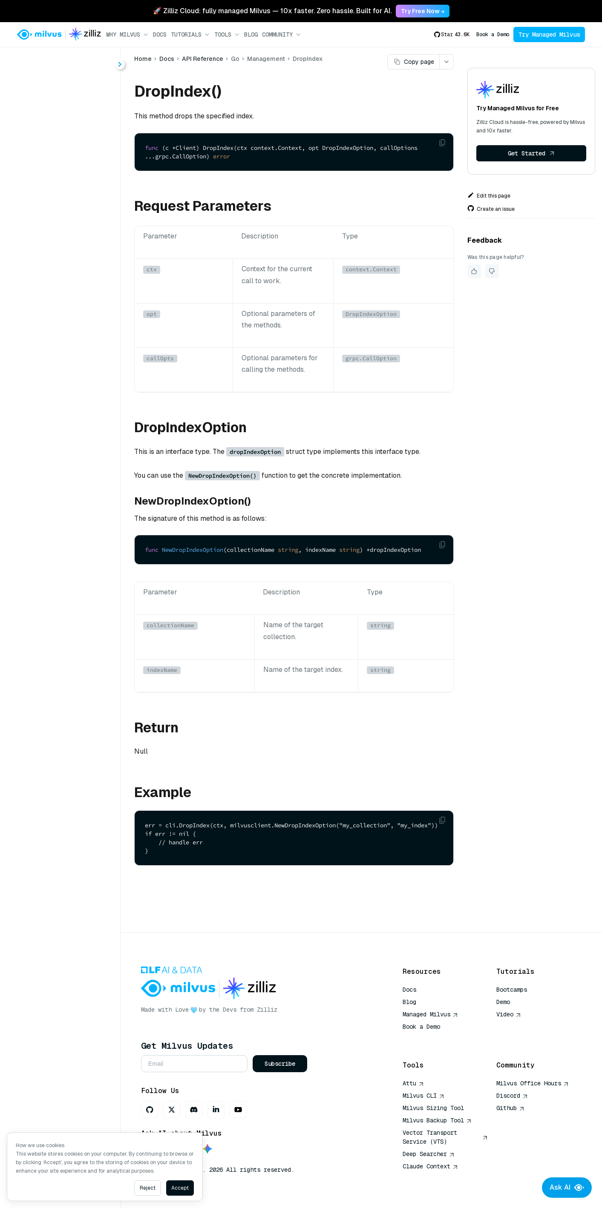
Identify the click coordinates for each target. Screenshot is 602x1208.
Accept (180, 1188)
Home (143, 59)
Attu (413, 1083)
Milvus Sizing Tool (433, 1108)
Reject (148, 1188)
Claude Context (430, 1166)
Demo (503, 1002)
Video (508, 1014)
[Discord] (193, 1109)
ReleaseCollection (64, 383)
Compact (49, 214)
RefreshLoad (55, 367)
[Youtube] (238, 1109)
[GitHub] (149, 1109)
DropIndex (51, 260)
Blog (251, 34)
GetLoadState (57, 306)
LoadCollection (59, 337)
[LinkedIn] (216, 1109)
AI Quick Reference (433, 1039)
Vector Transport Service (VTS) (445, 1137)
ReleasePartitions (63, 398)
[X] (171, 1109)
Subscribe (280, 1063)
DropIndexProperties (68, 275)
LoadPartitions (58, 352)
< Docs (31, 60)
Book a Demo (492, 34)
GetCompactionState (68, 291)
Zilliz (267, 1009)
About (37, 91)
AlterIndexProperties (68, 199)
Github (510, 1108)
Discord (512, 1095)
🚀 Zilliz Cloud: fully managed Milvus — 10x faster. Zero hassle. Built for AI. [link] (272, 10)
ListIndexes (53, 321)
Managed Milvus (430, 1014)
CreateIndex (54, 229)
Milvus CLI (423, 1095)
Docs (160, 34)
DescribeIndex (58, 245)
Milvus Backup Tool (437, 1120)
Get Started (531, 153)
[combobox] (69, 60)
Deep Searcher (429, 1154)
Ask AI (567, 1187)
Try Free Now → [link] (422, 11)
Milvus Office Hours (532, 1083)
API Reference (202, 59)
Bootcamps (511, 989)
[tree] (60, 260)
